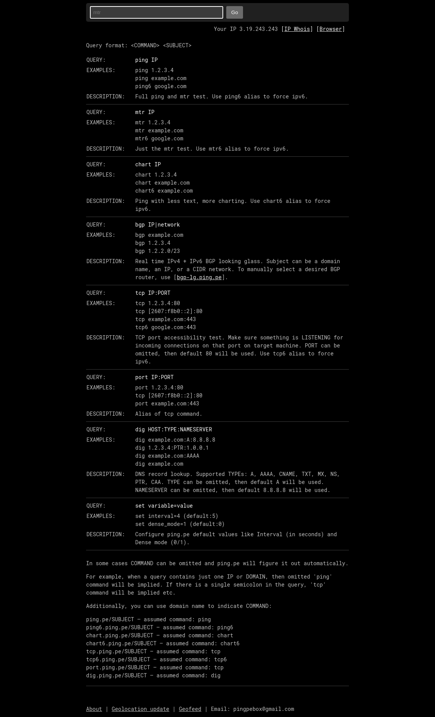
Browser (331, 28)
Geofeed (190, 708)
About (94, 708)
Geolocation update (140, 708)
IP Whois (297, 28)
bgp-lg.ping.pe (199, 277)
